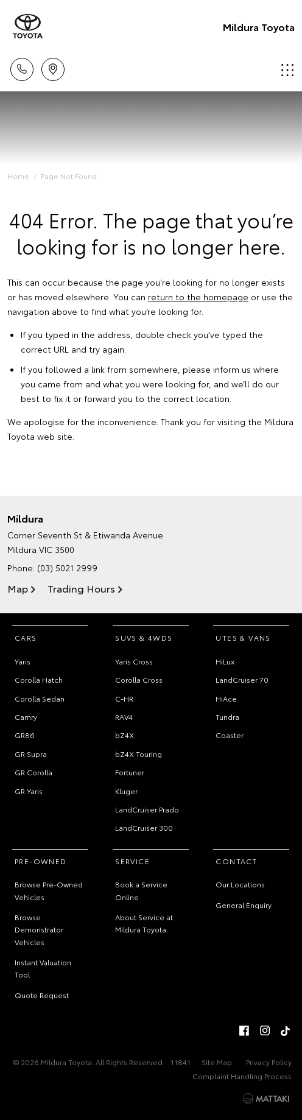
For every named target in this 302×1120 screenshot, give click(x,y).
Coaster (230, 735)
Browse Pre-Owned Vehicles (49, 890)
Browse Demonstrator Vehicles (39, 929)
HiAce (226, 698)
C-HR (124, 698)
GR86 (25, 735)
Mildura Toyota (259, 26)
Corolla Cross (139, 679)
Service (132, 861)
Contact (236, 861)
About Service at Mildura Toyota (144, 923)
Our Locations (240, 884)
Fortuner (129, 772)
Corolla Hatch (39, 679)
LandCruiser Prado (147, 809)
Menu (287, 70)
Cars (26, 637)
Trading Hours (81, 588)
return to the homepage (198, 297)
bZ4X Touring (138, 753)
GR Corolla (33, 772)
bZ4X (124, 735)
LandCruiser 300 (144, 827)
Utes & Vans (243, 637)
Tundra (227, 716)
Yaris (22, 661)
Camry (26, 716)
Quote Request (42, 995)
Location (53, 67)
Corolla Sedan (40, 698)
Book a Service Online (141, 890)
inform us (232, 369)
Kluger (126, 791)
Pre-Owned (41, 861)
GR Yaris (29, 791)
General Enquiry (244, 905)
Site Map (217, 1062)
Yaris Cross (134, 661)
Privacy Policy (269, 1062)
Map (17, 588)
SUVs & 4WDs (143, 637)
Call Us (21, 67)
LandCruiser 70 (242, 679)
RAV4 (124, 716)
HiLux (225, 661)
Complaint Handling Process (242, 1076)
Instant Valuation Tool (43, 968)
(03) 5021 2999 (67, 568)
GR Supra (31, 753)
